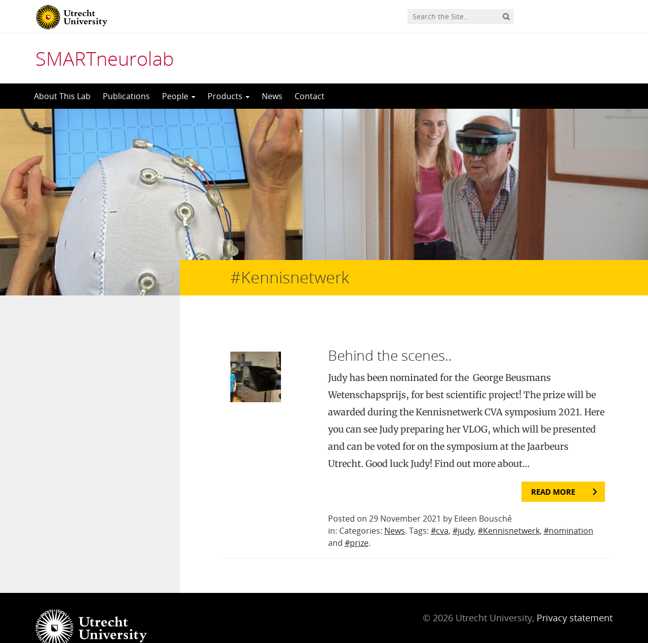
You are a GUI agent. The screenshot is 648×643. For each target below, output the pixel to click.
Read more (553, 471)
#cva (440, 510)
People (178, 96)
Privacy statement (575, 597)
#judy (463, 510)
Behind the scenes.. (390, 335)
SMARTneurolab (104, 58)
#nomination (568, 510)
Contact (310, 96)
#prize (357, 522)
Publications (126, 96)
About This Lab (62, 96)
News (272, 96)
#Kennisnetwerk (509, 510)
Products (229, 96)
